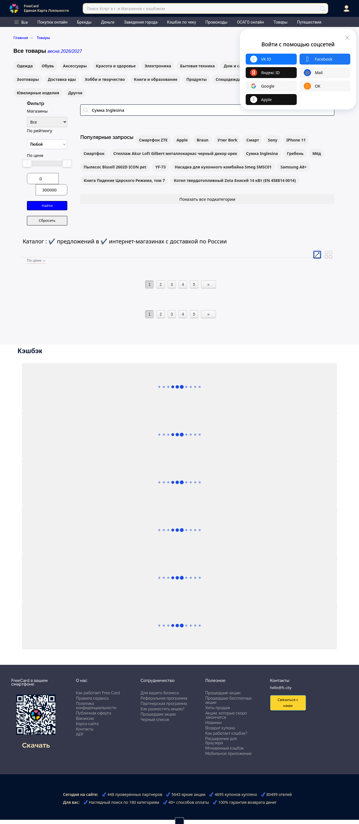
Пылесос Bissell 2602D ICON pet (115, 167)
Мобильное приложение (228, 753)
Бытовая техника (197, 66)
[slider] (27, 163)
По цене (35, 155)
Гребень (295, 153)
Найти (47, 205)
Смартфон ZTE (153, 140)
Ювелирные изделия (38, 92)
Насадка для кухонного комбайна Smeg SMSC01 (223, 167)
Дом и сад (234, 66)
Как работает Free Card (98, 693)
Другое (75, 92)
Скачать (36, 745)
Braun (202, 140)
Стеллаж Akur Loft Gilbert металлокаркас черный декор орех (175, 153)
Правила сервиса (92, 698)
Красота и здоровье (116, 66)
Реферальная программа (164, 698)
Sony (272, 140)
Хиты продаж (217, 708)
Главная (23, 37)
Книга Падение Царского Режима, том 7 (124, 180)
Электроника (158, 66)
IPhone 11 (296, 140)
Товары (43, 37)
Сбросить (47, 220)
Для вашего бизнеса (160, 693)
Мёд (316, 153)
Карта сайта (87, 724)
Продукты (196, 79)
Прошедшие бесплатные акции (228, 700)
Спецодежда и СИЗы (236, 79)
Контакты (85, 729)
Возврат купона (220, 728)
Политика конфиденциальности (96, 705)
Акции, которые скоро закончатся (226, 715)
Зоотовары (28, 79)
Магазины (37, 111)
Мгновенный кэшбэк (224, 748)
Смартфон (94, 153)
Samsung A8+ (293, 167)
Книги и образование (155, 79)
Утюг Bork (227, 140)
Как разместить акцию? (162, 709)
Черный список (155, 719)
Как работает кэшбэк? (226, 733)
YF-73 (160, 167)
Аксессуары (75, 66)
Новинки (213, 722)
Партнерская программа (164, 703)
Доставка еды (62, 79)
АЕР (80, 734)
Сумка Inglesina (262, 153)
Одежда (25, 66)
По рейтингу (39, 130)
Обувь (48, 66)
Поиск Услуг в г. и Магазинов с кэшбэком (126, 8)
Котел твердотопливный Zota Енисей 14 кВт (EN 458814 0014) (235, 180)
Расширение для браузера (221, 740)
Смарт (252, 140)
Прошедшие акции (158, 714)
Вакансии (85, 718)
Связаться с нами (288, 702)
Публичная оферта (93, 713)
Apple (182, 140)
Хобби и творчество (105, 79)
